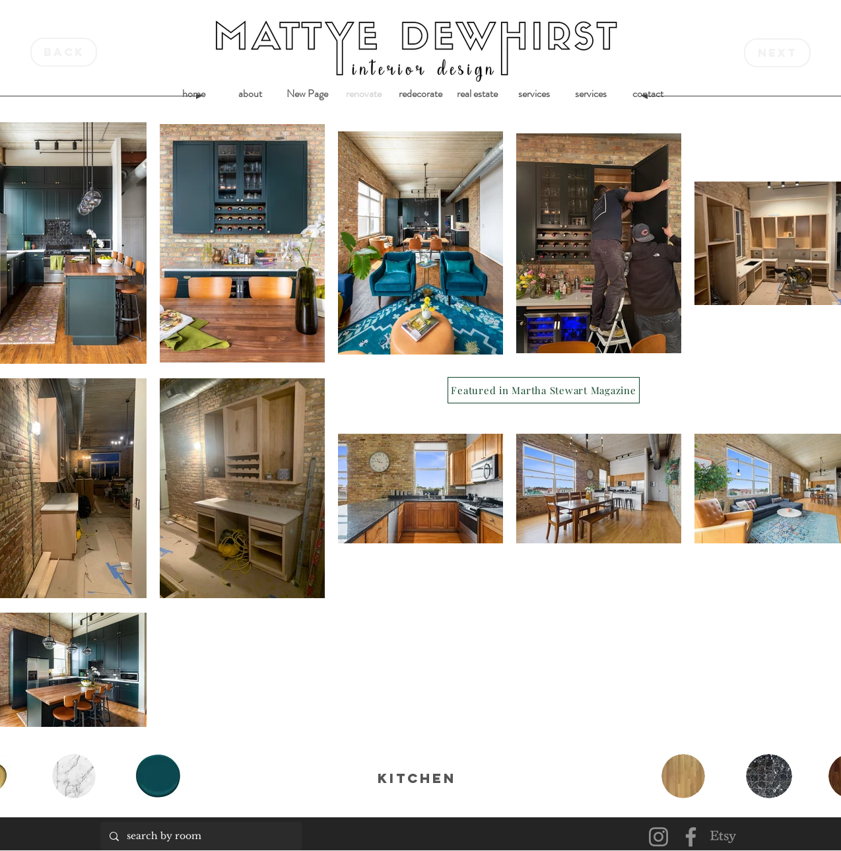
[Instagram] (658, 837)
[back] (63, 52)
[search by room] (200, 836)
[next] (777, 52)
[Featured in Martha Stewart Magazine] (544, 390)
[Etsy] (723, 837)
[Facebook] (691, 837)
